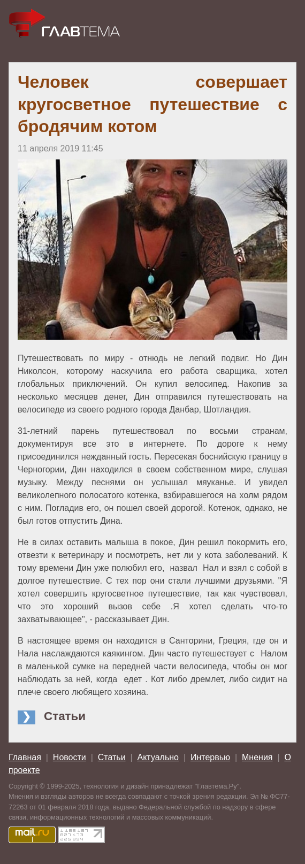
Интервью (210, 757)
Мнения (257, 757)
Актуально (158, 757)
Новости (69, 757)
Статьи (112, 757)
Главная (25, 757)
